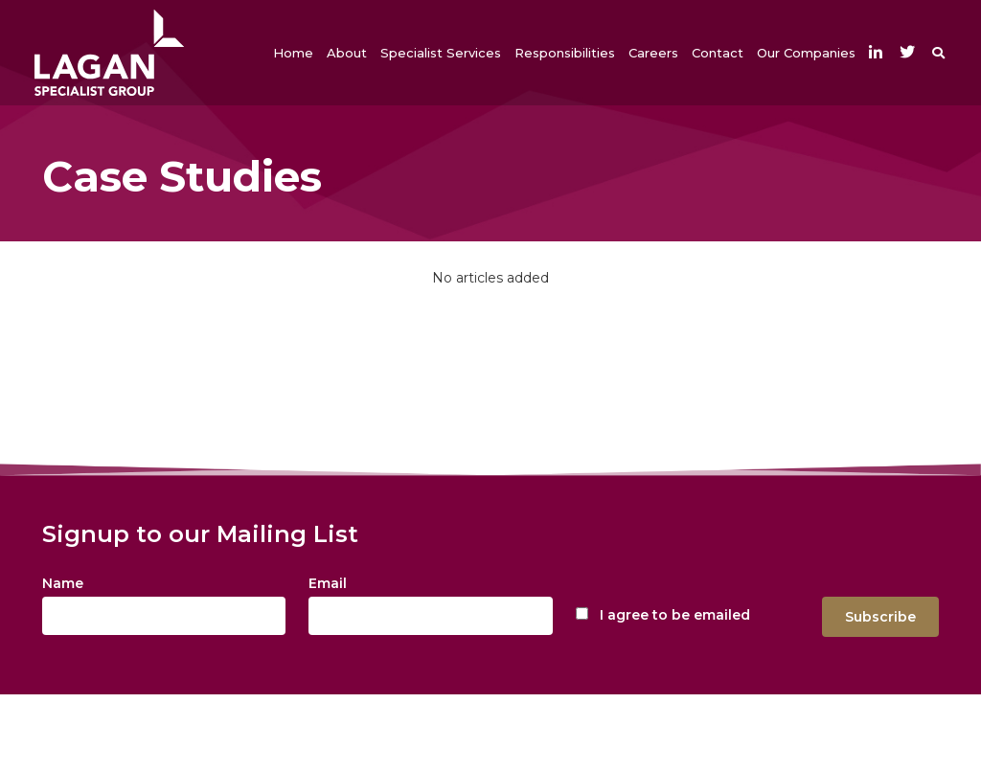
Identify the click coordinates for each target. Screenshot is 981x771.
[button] (347, 52)
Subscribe (880, 616)
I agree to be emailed (675, 615)
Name (62, 583)
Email (327, 583)
